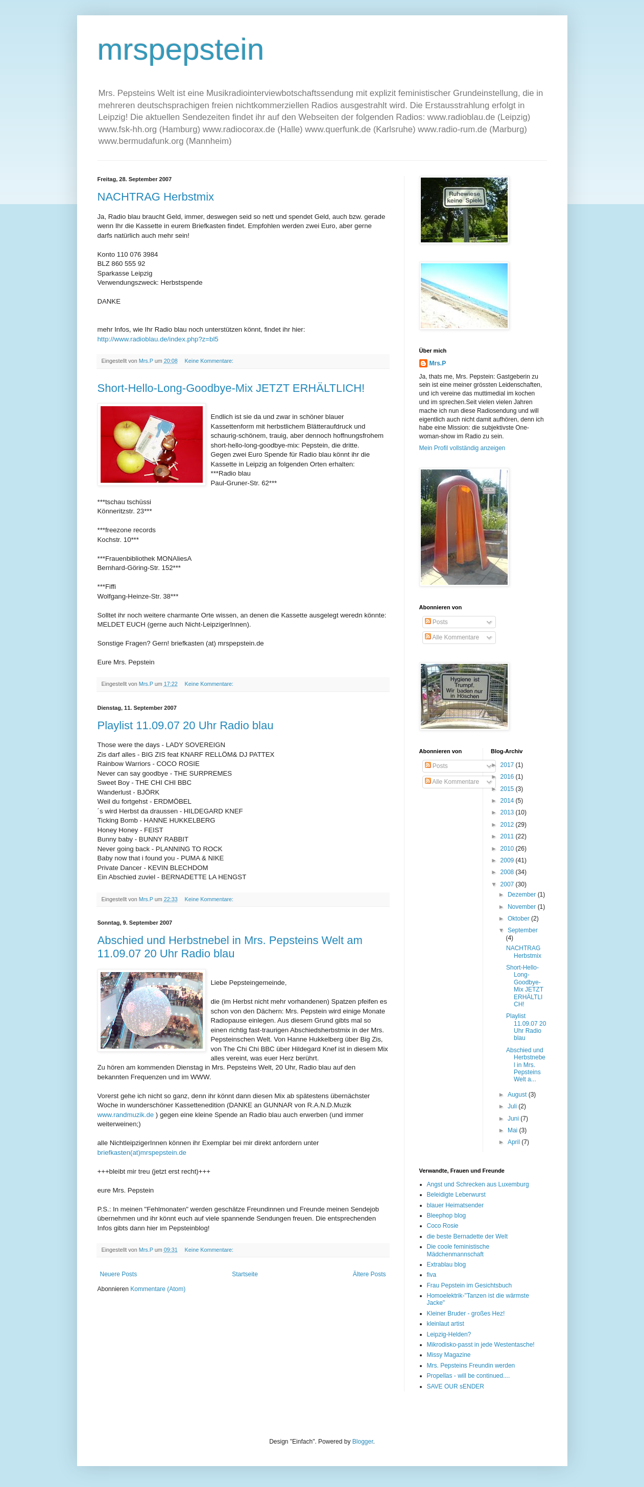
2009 (508, 860)
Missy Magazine (449, 1354)
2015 (508, 788)
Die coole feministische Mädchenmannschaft (458, 1250)
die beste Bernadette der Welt (467, 1236)
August (518, 1094)
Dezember (523, 894)
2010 (508, 848)
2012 (508, 824)
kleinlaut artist (445, 1323)
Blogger (362, 1441)
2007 (508, 884)
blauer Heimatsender (455, 1205)
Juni (514, 1118)
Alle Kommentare (452, 637)
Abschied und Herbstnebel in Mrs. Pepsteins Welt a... (525, 1065)
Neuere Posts (118, 1274)
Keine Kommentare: (210, 361)
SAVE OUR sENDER (455, 1386)
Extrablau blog (446, 1264)
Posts (436, 622)
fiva (432, 1274)
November (523, 906)
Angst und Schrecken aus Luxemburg (478, 1184)
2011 (508, 836)
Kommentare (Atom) (157, 1289)
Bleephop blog (446, 1215)
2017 (508, 765)
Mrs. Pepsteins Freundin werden (471, 1365)
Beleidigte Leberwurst (456, 1194)
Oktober (519, 918)
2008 (508, 872)
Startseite (245, 1274)
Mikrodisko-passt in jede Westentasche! (481, 1344)
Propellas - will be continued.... (468, 1375)
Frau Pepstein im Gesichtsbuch (469, 1285)
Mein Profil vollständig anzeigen (462, 448)
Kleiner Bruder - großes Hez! (466, 1313)
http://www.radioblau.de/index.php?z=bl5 (158, 339)
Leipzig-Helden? (449, 1334)
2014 (508, 800)
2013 (508, 812)
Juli (513, 1106)
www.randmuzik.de (126, 1115)
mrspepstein (181, 49)
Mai (513, 1130)
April (514, 1142)
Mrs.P (438, 363)
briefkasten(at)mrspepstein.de (142, 1152)
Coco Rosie (443, 1225)
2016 (508, 776)
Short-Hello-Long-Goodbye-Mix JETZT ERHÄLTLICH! (231, 388)
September (523, 930)
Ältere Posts (369, 1274)
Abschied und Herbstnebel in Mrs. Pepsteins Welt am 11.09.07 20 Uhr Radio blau (230, 947)
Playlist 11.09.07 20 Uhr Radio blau (186, 725)
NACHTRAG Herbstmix (156, 196)
